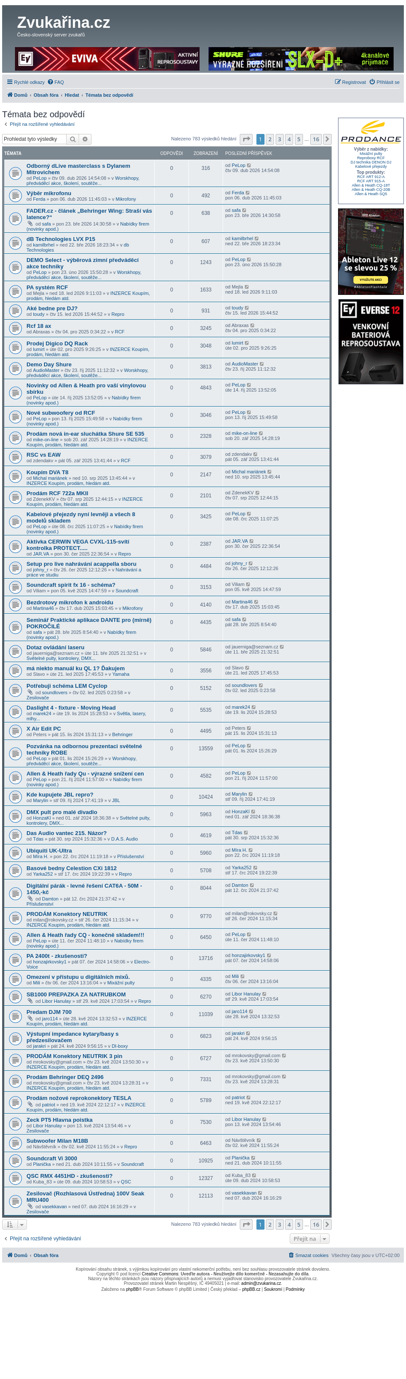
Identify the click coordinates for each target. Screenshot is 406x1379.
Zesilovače (37, 697)
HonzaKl (42, 817)
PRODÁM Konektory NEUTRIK (67, 914)
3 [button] (279, 139)
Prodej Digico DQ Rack (57, 343)
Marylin (40, 800)
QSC (126, 1181)
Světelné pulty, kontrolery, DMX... (61, 658)
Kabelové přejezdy (371, 166)
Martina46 (43, 608)
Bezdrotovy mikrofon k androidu (69, 602)
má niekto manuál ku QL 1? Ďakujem (75, 668)
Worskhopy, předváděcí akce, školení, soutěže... (82, 180)
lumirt (38, 349)
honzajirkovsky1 (49, 961)
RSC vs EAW (43, 455)
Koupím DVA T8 (47, 472)
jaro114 (50, 1018)
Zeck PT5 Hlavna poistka (59, 1120)
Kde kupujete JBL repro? (60, 794)
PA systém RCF (47, 287)
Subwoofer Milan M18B (57, 1141)
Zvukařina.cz (63, 22)
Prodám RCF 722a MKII (57, 493)
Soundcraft (126, 590)
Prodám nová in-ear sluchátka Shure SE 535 (85, 434)
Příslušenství (130, 856)
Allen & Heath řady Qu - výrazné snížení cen (85, 773)
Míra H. (40, 856)
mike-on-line (46, 439)
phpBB (132, 1289)
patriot (48, 1104)
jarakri (39, 1046)
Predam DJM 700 (49, 1012)
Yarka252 (43, 874)
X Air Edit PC (43, 728)
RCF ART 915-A (371, 181)
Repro (118, 314)
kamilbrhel (43, 244)
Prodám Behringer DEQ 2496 (64, 1077)
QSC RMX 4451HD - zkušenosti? (69, 1176)
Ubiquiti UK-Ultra (49, 850)
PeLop (40, 178)
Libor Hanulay (56, 1001)
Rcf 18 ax (38, 326)
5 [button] (298, 139)
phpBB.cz (251, 1289)
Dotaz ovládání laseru (55, 647)
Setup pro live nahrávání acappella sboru (81, 564)
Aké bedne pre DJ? (51, 308)
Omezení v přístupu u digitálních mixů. (78, 977)
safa (46, 223)
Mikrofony (126, 199)
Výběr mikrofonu (48, 193)
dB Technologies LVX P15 (60, 239)
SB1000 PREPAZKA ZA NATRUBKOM (76, 994)
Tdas (38, 838)
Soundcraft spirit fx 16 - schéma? (70, 585)
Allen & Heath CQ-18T (371, 185)
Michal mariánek (50, 478)
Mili (36, 982)
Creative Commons (160, 1274)
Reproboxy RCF (371, 158)
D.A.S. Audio (124, 838)
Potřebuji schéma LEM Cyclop (66, 686)
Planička (42, 1164)
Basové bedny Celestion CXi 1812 (71, 868)
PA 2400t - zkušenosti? (56, 956)
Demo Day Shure (49, 364)
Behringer (122, 734)
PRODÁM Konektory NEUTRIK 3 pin (74, 1056)
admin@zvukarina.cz (261, 1283)
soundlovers (54, 692)
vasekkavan (54, 1206)
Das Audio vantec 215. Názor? (66, 833)
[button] (246, 139)
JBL (116, 800)
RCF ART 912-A (371, 177)
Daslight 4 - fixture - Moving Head (71, 707)
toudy (38, 314)
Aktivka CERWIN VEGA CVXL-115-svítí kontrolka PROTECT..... (77, 544)
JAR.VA (41, 553)
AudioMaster (46, 370)
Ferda (39, 199)
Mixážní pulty (121, 982)
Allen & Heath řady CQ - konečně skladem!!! (85, 935)
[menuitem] (55, 82)
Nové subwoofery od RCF (60, 413)
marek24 (42, 713)
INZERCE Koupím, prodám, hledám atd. (87, 442)
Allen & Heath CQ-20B (371, 189)
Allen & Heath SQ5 (371, 194)
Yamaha (120, 674)
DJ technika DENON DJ (370, 162)
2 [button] (269, 139)
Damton (50, 898)
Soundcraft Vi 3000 (51, 1158)
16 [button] (316, 139)
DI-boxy (120, 1046)
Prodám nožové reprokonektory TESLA (78, 1098)
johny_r (40, 569)
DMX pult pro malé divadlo (61, 812)
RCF (120, 331)
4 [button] (289, 139)
